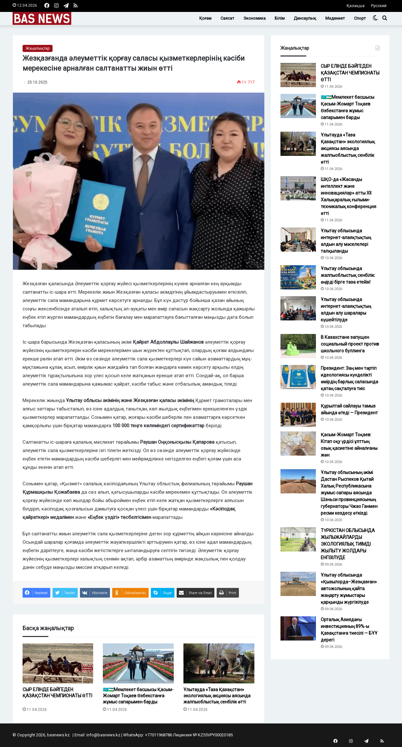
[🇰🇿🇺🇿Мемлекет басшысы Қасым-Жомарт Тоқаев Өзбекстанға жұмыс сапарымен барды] (138, 663)
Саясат (227, 18)
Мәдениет (335, 18)
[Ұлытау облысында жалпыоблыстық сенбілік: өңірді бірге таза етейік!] (298, 277)
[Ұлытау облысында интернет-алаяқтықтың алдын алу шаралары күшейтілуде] (298, 308)
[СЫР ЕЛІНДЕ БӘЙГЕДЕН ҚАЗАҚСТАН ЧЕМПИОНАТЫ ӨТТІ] (58, 663)
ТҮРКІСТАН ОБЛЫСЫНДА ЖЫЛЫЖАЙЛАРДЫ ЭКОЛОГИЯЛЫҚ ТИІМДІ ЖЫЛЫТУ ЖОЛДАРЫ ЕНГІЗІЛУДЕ (348, 544)
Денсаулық (305, 18)
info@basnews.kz (103, 734)
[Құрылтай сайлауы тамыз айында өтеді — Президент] (298, 415)
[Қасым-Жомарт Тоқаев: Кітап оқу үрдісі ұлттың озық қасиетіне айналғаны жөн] (298, 443)
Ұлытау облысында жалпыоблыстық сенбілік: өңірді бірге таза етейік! (348, 275)
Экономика (254, 18)
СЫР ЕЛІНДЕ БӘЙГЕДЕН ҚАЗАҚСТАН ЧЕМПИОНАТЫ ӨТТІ (57, 695)
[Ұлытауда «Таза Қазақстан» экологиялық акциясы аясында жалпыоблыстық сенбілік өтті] (218, 663)
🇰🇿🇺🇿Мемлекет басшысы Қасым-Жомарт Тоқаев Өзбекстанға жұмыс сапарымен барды (138, 695)
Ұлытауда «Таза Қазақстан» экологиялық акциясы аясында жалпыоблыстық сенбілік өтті (216, 695)
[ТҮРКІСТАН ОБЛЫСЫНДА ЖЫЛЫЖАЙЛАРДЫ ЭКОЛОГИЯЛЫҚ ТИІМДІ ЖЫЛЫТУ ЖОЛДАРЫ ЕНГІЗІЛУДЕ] (298, 539)
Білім (280, 18)
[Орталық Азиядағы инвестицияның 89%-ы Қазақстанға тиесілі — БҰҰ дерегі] (298, 628)
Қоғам (205, 18)
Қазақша (356, 5)
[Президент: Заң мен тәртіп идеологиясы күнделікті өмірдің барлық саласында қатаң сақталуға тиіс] (298, 377)
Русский (379, 5)
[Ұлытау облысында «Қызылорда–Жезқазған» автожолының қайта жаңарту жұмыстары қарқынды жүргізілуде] (298, 584)
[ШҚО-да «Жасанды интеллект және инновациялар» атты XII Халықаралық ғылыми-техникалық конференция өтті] (298, 188)
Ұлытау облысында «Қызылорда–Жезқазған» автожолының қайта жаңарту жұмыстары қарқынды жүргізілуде (349, 588)
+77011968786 (158, 734)
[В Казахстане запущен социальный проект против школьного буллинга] (298, 346)
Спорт (360, 18)
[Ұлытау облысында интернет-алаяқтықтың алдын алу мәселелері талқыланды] (298, 239)
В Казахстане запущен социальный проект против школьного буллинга (350, 344)
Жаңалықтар (37, 48)
